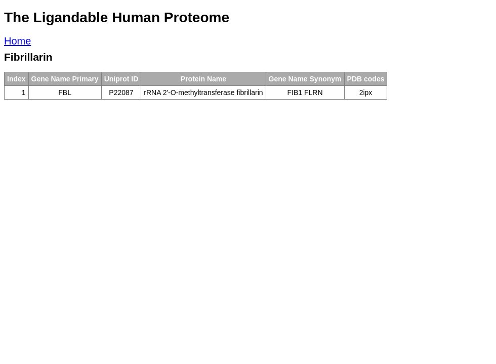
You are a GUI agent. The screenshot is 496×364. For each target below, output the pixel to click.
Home (17, 41)
